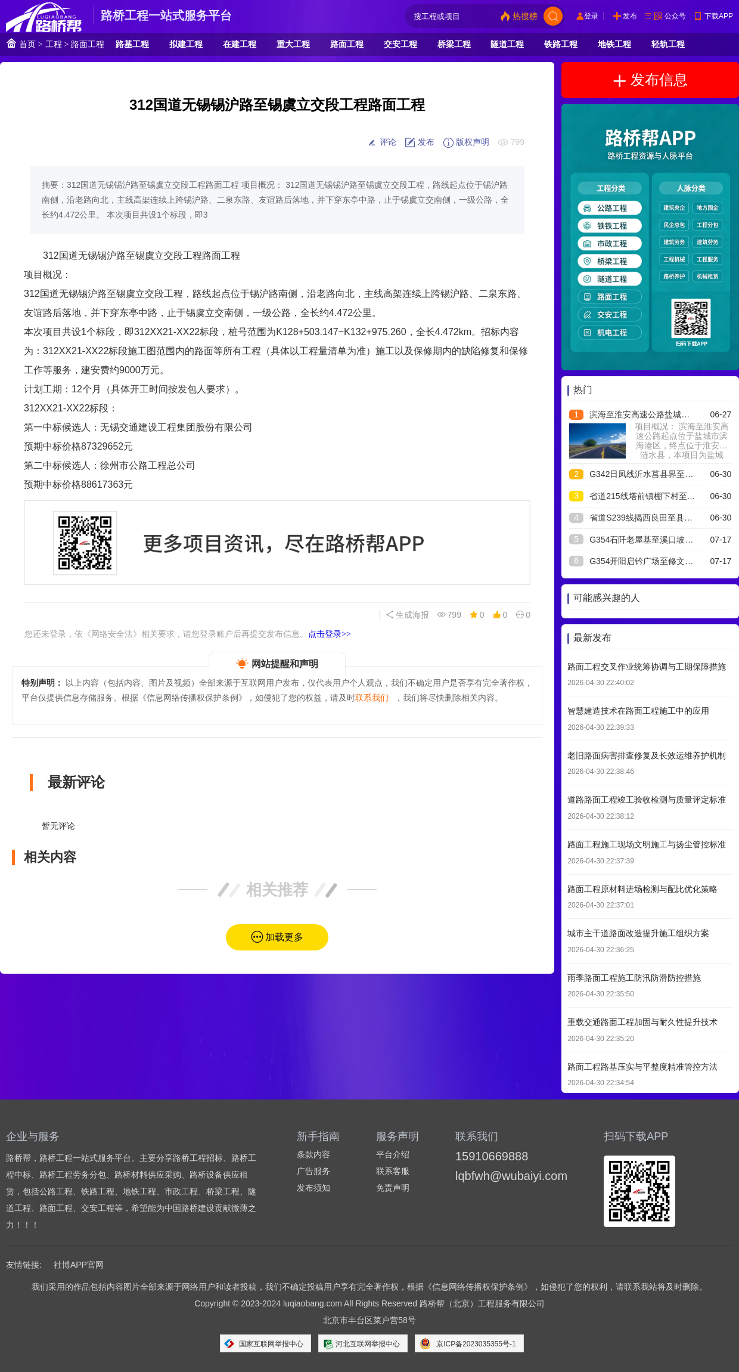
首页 (21, 43)
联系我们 (372, 697)
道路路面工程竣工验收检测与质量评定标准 (646, 799)
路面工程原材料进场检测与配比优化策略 (642, 889)
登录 (591, 16)
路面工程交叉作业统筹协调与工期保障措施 (646, 666)
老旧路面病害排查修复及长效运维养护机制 (646, 755)
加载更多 (284, 937)
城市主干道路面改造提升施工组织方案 (638, 933)
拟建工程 (186, 44)
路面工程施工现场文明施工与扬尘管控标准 (646, 844)
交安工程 (400, 44)
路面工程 (87, 44)
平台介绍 (392, 1154)
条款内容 (313, 1154)
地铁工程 (614, 44)
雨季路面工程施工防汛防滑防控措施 (634, 978)
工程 (53, 44)
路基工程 (132, 44)
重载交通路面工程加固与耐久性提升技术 (642, 1022)
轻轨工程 (668, 44)
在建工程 (239, 44)
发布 (630, 16)
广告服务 (313, 1171)
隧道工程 (507, 44)
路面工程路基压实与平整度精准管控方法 (642, 1066)
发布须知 (313, 1188)
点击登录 (329, 634)
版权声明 (466, 142)
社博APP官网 (79, 1264)
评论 (381, 142)
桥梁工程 (454, 44)
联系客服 (392, 1171)
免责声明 (392, 1188)
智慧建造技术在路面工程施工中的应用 (638, 711)
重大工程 (293, 44)
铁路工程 (560, 44)
